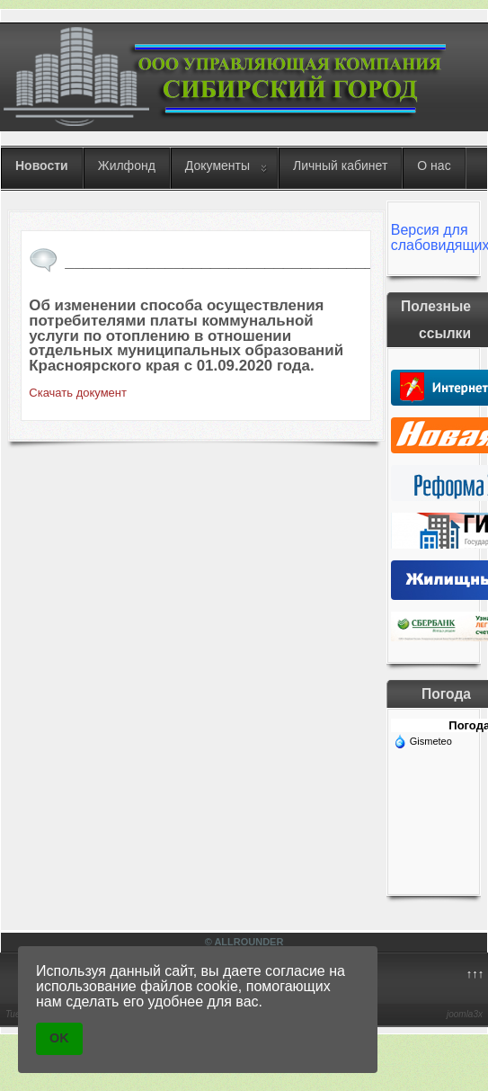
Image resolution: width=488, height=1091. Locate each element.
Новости (41, 165)
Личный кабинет (340, 165)
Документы (217, 165)
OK (59, 1038)
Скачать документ (78, 392)
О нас (433, 165)
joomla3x (465, 1014)
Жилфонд (126, 165)
